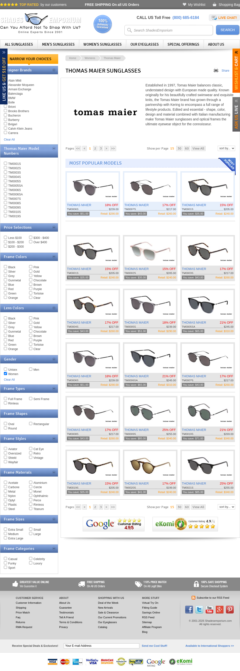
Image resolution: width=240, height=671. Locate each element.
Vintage (38, 458)
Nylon (12, 496)
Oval (11, 424)
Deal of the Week (108, 602)
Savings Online (151, 612)
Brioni (12, 107)
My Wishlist (196, 5)
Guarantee (65, 607)
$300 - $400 (41, 238)
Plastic (12, 504)
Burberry (13, 120)
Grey (11, 276)
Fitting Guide (149, 607)
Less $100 (15, 238)
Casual (12, 559)
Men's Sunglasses (58, 44)
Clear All (9, 139)
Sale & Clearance (108, 612)
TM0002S (14, 168)
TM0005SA (15, 185)
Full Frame (15, 399)
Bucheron (14, 115)
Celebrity (39, 559)
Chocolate (40, 280)
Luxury (37, 563)
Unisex (12, 369)
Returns (20, 622)
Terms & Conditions (70, 622)
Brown (37, 284)
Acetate (13, 483)
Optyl (11, 500)
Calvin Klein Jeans (20, 128)
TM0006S (14, 190)
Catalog (102, 627)
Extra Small (15, 529)
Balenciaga (15, 93)
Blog (144, 631)
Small (37, 529)
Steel (11, 509)
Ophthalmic (40, 496)
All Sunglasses (19, 44)
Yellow (37, 276)
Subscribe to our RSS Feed (213, 597)
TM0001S (14, 164)
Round (12, 428)
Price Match (23, 612)
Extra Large (15, 538)
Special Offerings (183, 44)
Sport (11, 568)
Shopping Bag (229, 5)
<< (78, 148)
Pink (36, 267)
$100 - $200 (16, 242)
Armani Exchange (19, 89)
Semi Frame (41, 399)
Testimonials (66, 612)
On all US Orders (112, 5)
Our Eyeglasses (144, 44)
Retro (36, 453)
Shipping (21, 607)
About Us (216, 44)
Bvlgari (12, 124)
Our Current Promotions (112, 617)
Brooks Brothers (18, 111)
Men (36, 369)
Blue (11, 284)
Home (72, 58)
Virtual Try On (150, 602)
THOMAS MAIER (79, 205)
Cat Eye (38, 449)
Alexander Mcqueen (21, 85)
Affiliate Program (152, 627)
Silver (12, 271)
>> (113, 148)
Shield (12, 458)
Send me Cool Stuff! (154, 645)
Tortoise (38, 293)
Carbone (13, 487)
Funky (12, 563)
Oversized (14, 453)
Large (37, 534)
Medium (13, 534)
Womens (90, 58)
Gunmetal (14, 280)
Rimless (13, 403)
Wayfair (13, 462)
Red (11, 289)
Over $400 (40, 242)
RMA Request (24, 627)
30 (179, 148)
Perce (37, 500)
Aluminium (40, 483)
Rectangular (41, 424)
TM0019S (14, 216)
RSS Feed (148, 617)
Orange (13, 298)
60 (187, 148)
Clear (36, 298)
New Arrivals (105, 607)
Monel (37, 491)
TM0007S (14, 199)
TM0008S (14, 203)
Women (13, 374)
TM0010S (14, 212)
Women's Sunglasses (102, 44)
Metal (11, 491)
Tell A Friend (66, 617)
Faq (18, 617)
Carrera (13, 133)
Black (11, 267)
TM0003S (14, 172)
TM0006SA (15, 194)
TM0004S (14, 177)
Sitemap (147, 622)
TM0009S (14, 207)
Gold (36, 271)
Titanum (38, 509)
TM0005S (14, 181)
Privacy (63, 627)
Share (225, 70)
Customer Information (28, 602)
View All (198, 148)
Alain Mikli (14, 80)
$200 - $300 (16, 246)
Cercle (37, 487)
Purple (37, 289)
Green (12, 293)
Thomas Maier (112, 58)
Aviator (12, 449)
